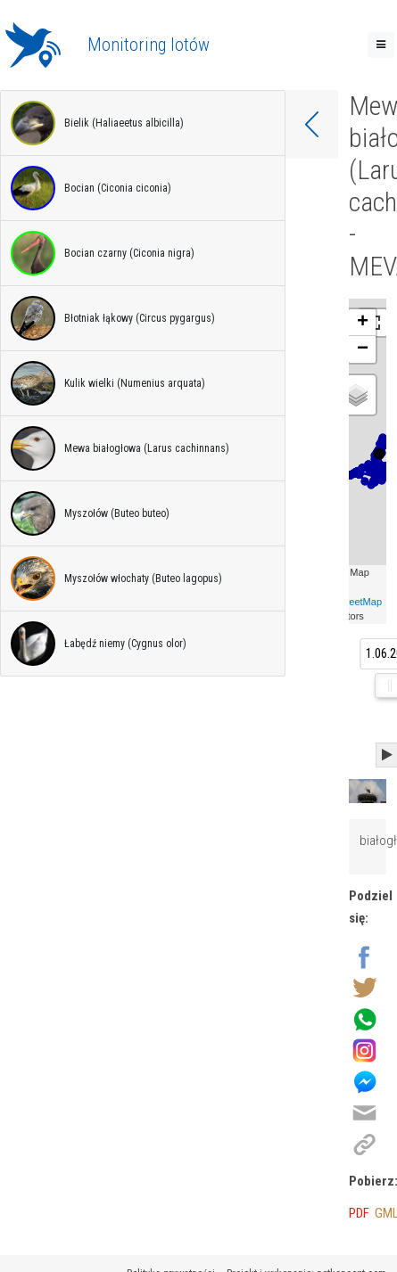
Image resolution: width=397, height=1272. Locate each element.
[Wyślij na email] (364, 1112)
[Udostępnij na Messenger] (364, 1080)
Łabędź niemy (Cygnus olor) (98, 643)
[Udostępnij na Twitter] (364, 987)
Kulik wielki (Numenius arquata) (108, 383)
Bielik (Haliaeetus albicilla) (97, 123)
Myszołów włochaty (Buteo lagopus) (116, 578)
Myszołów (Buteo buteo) (90, 513)
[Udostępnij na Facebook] (364, 956)
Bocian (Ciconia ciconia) (91, 188)
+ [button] (362, 322)
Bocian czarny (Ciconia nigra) (102, 253)
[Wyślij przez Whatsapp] (364, 1018)
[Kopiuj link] (364, 1143)
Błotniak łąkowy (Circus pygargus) (113, 318)
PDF (359, 1213)
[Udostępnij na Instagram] (364, 1049)
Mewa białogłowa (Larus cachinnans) (120, 448)
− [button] (362, 349)
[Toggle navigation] (381, 45)
